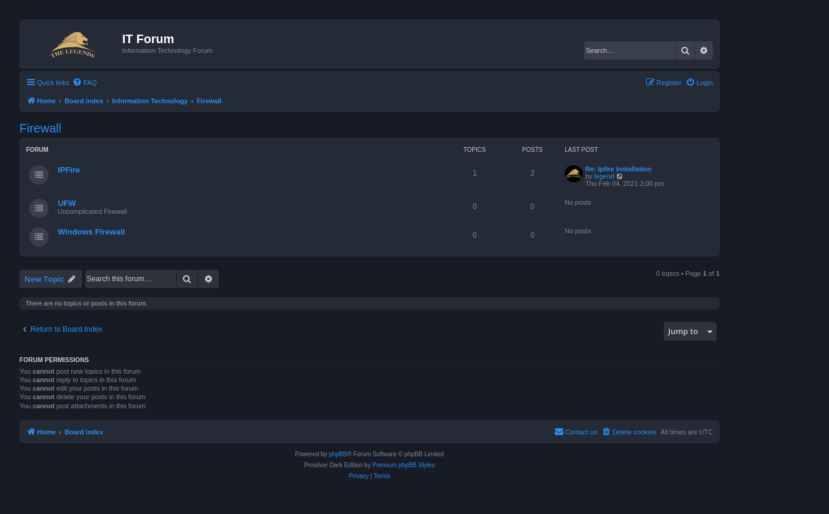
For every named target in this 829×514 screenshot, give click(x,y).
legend (604, 176)
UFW (67, 203)
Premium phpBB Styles (404, 465)
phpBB (338, 454)
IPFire (69, 169)
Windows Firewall (91, 231)
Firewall (40, 128)
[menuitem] (84, 82)
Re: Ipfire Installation (618, 169)
